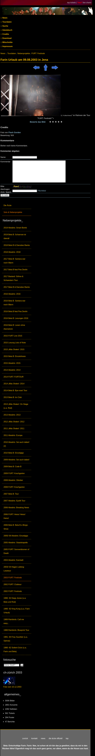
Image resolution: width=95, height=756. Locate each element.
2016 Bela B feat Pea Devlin (15, 311)
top (67, 738)
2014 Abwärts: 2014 (12, 370)
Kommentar (5, 162)
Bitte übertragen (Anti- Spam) (5, 189)
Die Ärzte (7, 205)
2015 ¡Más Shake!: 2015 (14, 349)
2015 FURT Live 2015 (13, 336)
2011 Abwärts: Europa (13, 435)
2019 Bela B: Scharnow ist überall (15, 236)
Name (3, 157)
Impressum (7, 46)
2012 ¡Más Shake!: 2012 (14, 422)
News (4, 18)
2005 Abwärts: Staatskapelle (16, 543)
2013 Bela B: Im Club (13, 397)
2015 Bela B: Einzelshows (15, 356)
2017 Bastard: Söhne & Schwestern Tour (13, 278)
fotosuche (9, 659)
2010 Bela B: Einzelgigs (14, 453)
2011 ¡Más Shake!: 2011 (14, 428)
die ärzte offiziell (55, 738)
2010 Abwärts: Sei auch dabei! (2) (16, 444)
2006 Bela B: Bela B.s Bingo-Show (16, 527)
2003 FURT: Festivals (13, 578)
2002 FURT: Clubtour (12, 584)
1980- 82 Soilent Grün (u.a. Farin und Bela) (15, 649)
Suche (5, 26)
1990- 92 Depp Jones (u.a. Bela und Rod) (15, 600)
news (43, 738)
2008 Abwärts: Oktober (13, 480)
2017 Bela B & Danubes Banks (17, 287)
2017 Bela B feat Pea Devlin (15, 270)
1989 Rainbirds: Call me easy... (14, 621)
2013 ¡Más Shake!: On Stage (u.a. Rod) (16, 406)
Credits (5, 34)
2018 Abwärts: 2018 (12, 252)
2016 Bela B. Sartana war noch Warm (14, 303)
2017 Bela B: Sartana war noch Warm (14, 261)
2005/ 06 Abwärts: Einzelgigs (16, 536)
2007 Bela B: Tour (11, 494)
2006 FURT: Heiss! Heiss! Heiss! (14, 516)
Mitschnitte (7, 42)
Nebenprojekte (23, 53)
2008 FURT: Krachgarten (14, 487)
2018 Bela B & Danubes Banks (17, 245)
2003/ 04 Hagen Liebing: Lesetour (14, 569)
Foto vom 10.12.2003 (12, 687)
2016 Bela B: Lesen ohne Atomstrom (14, 327)
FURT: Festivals (38, 53)
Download (7, 38)
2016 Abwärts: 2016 (12, 294)
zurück (25, 738)
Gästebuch (7, 30)
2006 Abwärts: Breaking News (16, 508)
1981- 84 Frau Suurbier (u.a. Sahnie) (16, 639)
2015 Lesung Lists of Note (15, 343)
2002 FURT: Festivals (13, 591)
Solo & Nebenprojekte (13, 212)
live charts (87, 3)
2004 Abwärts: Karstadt (13, 560)
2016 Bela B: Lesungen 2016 (16, 318)
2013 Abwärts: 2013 (12, 415)
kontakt (34, 738)
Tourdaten (7, 22)
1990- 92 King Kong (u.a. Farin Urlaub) (17, 611)
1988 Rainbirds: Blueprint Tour (16, 630)
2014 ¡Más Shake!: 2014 (14, 384)
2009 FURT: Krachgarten (14, 473)
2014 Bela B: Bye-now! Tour (15, 390)
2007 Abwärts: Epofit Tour (14, 501)
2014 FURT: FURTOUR (14, 377)
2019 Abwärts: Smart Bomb (15, 228)
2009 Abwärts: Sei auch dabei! (16, 460)
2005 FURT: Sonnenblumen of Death (16, 551)
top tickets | (72, 3)
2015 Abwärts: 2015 (12, 363)
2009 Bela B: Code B (12, 466)
